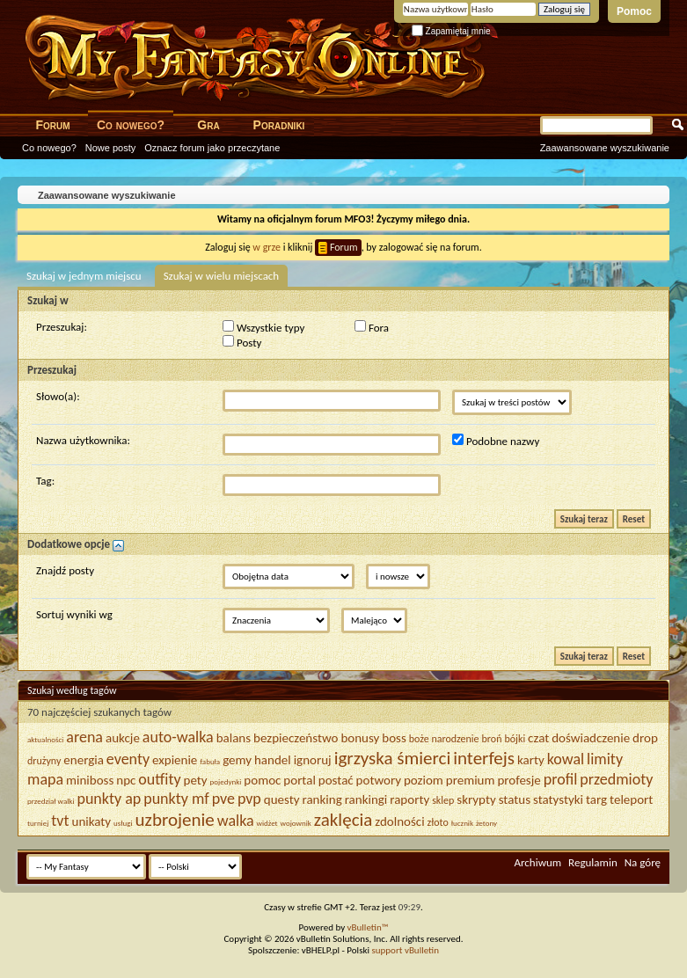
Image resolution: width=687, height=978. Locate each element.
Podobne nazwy (495, 441)
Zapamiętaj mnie (451, 31)
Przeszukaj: (61, 326)
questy (282, 799)
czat (538, 738)
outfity (159, 779)
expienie (174, 760)
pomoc (262, 780)
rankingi (366, 799)
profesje (518, 780)
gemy (237, 760)
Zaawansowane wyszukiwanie (604, 147)
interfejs (484, 758)
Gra (208, 125)
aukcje (123, 738)
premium (470, 780)
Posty (242, 342)
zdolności (399, 821)
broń (492, 739)
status (514, 799)
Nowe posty (110, 147)
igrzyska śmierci (392, 758)
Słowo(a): (58, 396)
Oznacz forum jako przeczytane (212, 147)
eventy (128, 759)
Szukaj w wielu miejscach (222, 275)
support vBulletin (405, 950)
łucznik (462, 823)
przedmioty (616, 779)
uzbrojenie (175, 819)
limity (605, 759)
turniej (37, 823)
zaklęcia (343, 819)
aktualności (45, 739)
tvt (60, 820)
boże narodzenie (444, 739)
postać (336, 780)
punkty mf (175, 798)
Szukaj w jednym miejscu (84, 275)
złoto (438, 822)
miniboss (89, 780)
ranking (322, 799)
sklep (443, 800)
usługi (123, 823)
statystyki (558, 799)
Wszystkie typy (263, 327)
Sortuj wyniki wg (74, 614)
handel (272, 760)
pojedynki (226, 781)
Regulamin (593, 862)
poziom (423, 780)
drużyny (44, 761)
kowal (565, 759)
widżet (267, 823)
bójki (514, 739)
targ (596, 799)
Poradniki (279, 125)
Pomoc (634, 11)
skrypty (476, 799)
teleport (631, 799)
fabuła (210, 761)
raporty (409, 799)
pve (223, 798)
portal (299, 780)
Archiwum (537, 862)
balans (233, 738)
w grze (266, 247)
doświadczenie (591, 738)
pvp (249, 798)
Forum (52, 125)
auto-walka (178, 737)
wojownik (296, 823)
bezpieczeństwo (295, 738)
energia (83, 760)
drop (645, 738)
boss (394, 738)
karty (530, 760)
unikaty (92, 821)
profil (561, 779)
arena (84, 737)
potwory (378, 780)
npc (125, 780)
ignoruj (313, 760)
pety (196, 780)
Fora (371, 327)
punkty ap (109, 798)
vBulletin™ (368, 927)
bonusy (359, 738)
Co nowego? (130, 125)
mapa (45, 779)
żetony (486, 823)
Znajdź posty (65, 570)
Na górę (643, 862)
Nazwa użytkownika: (83, 440)
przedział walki (51, 801)
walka (235, 820)
